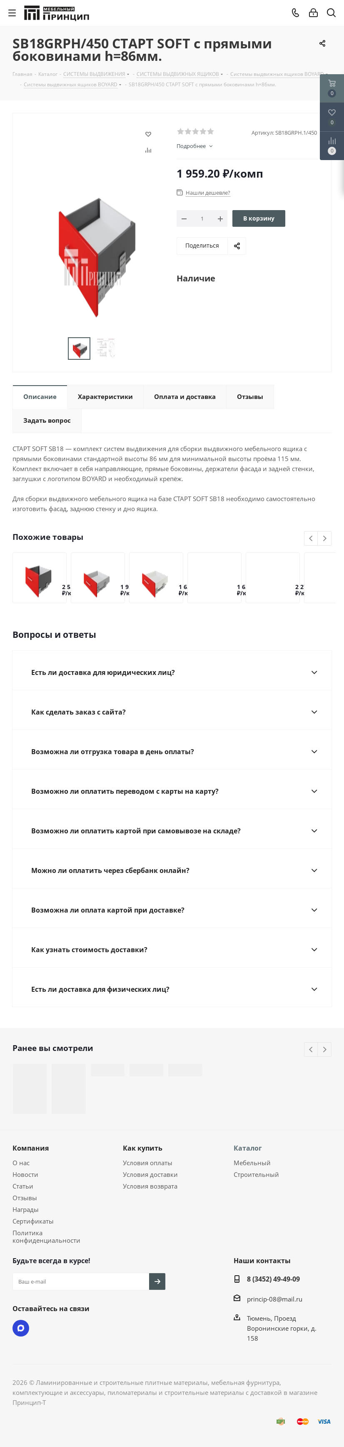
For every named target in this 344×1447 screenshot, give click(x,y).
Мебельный (252, 1163)
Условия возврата (150, 1186)
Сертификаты (33, 1221)
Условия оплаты (147, 1163)
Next (325, 539)
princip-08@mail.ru (274, 1299)
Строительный (256, 1174)
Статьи (22, 1186)
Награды (25, 1209)
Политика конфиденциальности (46, 1236)
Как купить (142, 1148)
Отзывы (24, 1198)
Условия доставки (150, 1174)
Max (20, 1328)
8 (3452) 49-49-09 (273, 1279)
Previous (311, 539)
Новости (25, 1174)
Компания (30, 1148)
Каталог (248, 1148)
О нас (21, 1163)
